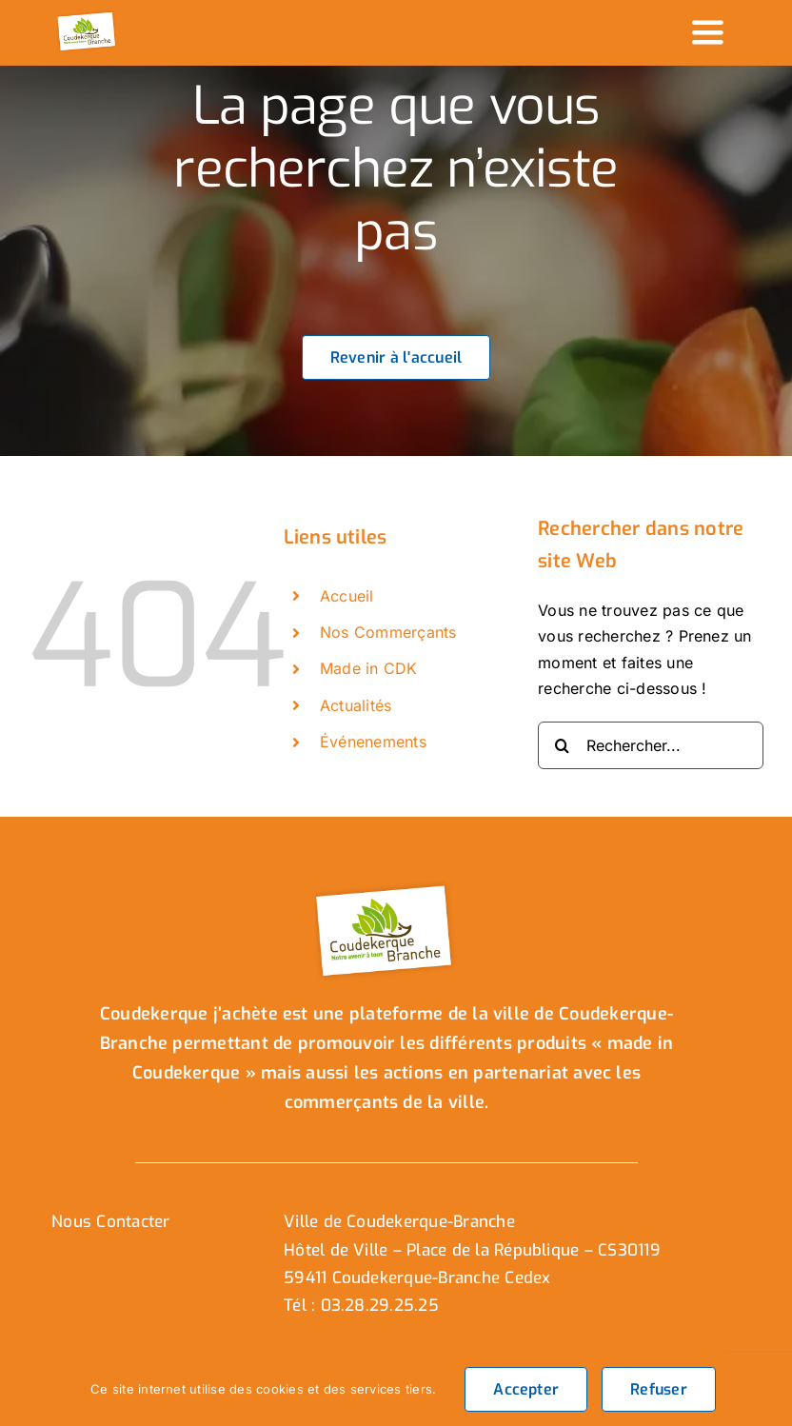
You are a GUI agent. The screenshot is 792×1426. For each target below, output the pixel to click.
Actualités (355, 705)
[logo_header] (87, 17)
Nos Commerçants (388, 632)
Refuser (658, 1389)
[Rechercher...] (650, 745)
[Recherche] (561, 745)
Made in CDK (369, 668)
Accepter (526, 1389)
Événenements (373, 741)
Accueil (347, 595)
